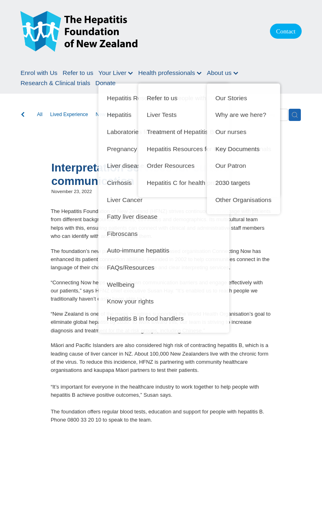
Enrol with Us (38, 72)
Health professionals (170, 72)
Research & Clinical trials (55, 82)
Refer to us (78, 72)
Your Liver (115, 72)
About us (222, 72)
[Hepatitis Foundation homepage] (137, 31)
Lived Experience (69, 114)
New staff (106, 114)
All (40, 114)
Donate (106, 82)
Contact (286, 31)
